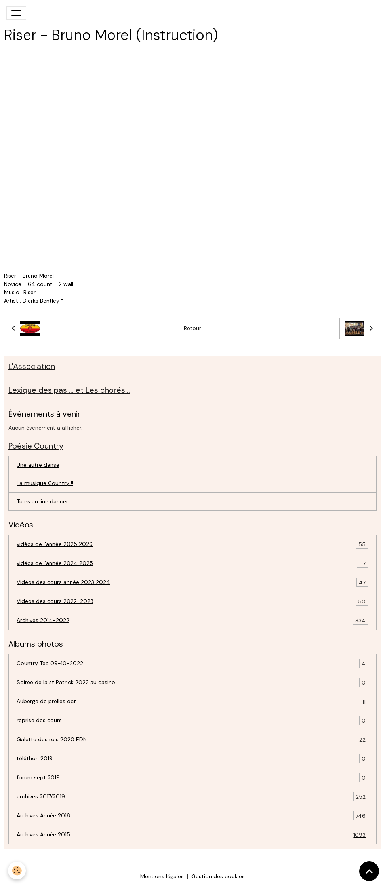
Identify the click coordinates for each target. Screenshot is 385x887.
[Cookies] (17, 870)
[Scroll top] (369, 871)
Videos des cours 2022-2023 (192, 601)
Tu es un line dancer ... (45, 501)
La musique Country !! (45, 483)
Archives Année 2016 (192, 815)
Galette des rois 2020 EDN (192, 739)
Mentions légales (162, 876)
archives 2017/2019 (192, 796)
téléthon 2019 (192, 758)
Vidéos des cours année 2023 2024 (192, 582)
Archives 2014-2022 (192, 620)
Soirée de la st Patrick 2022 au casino (192, 682)
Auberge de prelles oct (192, 701)
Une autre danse (38, 464)
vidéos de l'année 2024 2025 (192, 563)
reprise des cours (192, 720)
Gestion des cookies (218, 876)
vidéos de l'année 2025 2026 (192, 544)
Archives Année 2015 (192, 834)
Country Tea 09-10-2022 (192, 663)
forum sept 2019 (192, 777)
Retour (192, 328)
